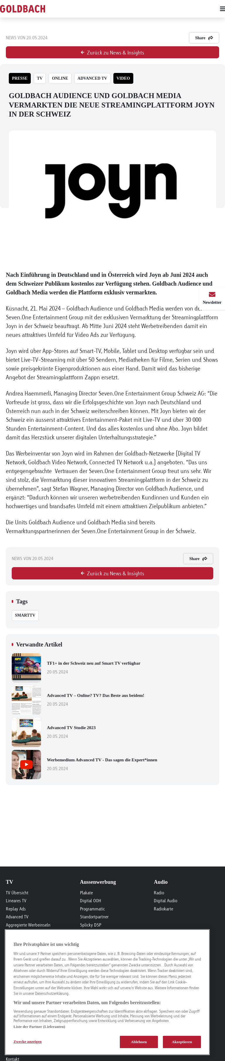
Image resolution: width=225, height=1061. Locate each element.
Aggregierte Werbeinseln (28, 925)
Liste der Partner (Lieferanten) (39, 1026)
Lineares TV (16, 900)
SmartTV (25, 615)
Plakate (86, 892)
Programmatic (92, 909)
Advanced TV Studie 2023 (130, 732)
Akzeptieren (182, 1042)
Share (204, 38)
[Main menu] (142, 9)
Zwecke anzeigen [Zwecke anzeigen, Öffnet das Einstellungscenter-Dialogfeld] (27, 1041)
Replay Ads (16, 909)
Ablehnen (139, 1042)
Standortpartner (94, 917)
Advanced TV (17, 917)
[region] (107, 992)
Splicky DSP (90, 925)
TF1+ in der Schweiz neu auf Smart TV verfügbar (130, 668)
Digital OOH (90, 900)
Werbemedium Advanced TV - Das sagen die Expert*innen (130, 765)
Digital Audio (165, 900)
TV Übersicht (17, 892)
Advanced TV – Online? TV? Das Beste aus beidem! (130, 700)
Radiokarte (163, 909)
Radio (159, 892)
